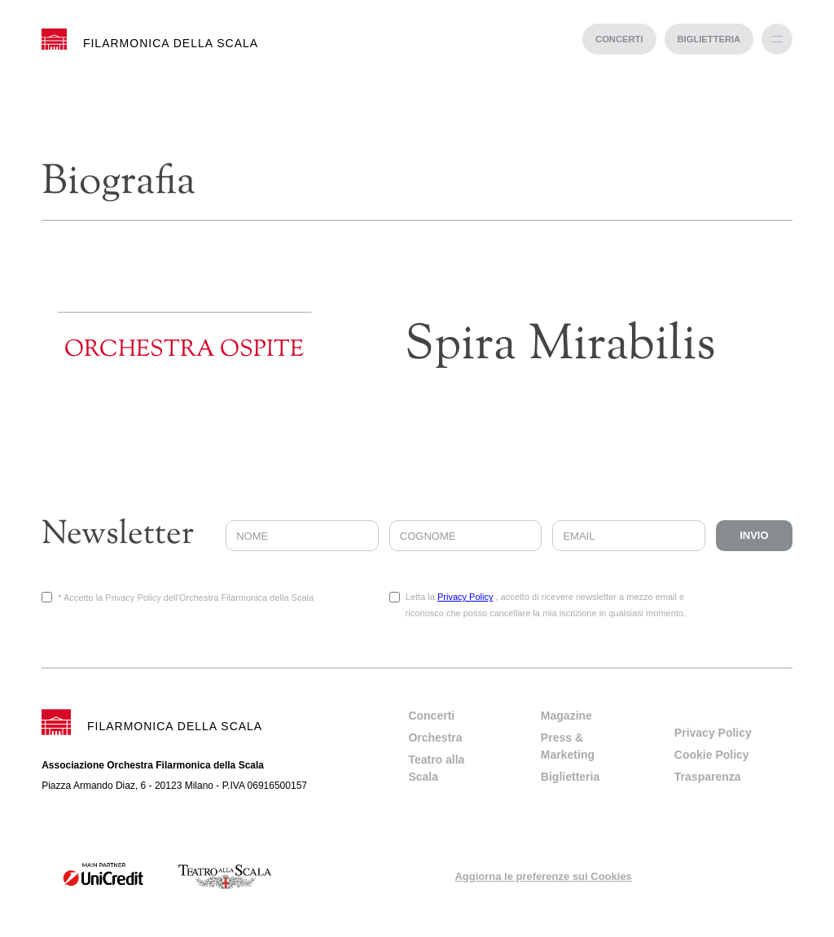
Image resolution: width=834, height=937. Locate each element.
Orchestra (435, 737)
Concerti (431, 715)
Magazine (566, 715)
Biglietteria (570, 776)
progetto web (417, 928)
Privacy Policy (465, 597)
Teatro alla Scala (436, 768)
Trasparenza (707, 776)
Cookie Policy (711, 754)
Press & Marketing (568, 746)
